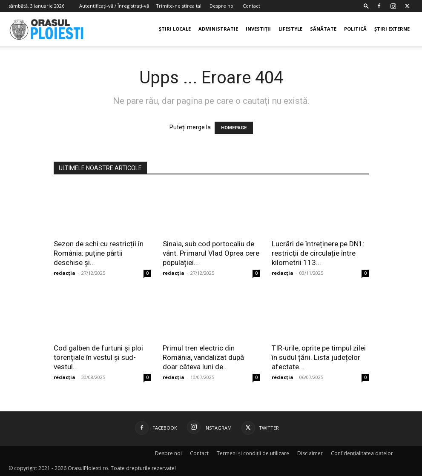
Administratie (218, 29)
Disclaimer (310, 453)
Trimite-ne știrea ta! (178, 6)
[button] (366, 6)
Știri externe (392, 29)
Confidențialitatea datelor (362, 453)
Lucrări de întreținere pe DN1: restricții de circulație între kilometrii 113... (318, 253)
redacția (64, 273)
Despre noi (222, 6)
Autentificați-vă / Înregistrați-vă (114, 6)
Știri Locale (175, 29)
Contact (251, 6)
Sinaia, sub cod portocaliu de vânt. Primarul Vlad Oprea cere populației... (211, 253)
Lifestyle (290, 29)
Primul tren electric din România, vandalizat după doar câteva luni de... (203, 357)
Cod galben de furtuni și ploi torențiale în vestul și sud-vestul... (98, 357)
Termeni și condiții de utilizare (253, 453)
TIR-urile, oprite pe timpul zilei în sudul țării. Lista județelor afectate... (319, 357)
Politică (355, 29)
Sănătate (323, 29)
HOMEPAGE (234, 128)
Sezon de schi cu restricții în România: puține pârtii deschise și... (99, 253)
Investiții (258, 29)
